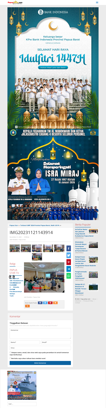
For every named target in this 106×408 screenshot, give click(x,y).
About (94, 299)
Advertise (78, 301)
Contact (77, 303)
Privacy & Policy (88, 301)
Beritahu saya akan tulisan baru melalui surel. (28, 358)
